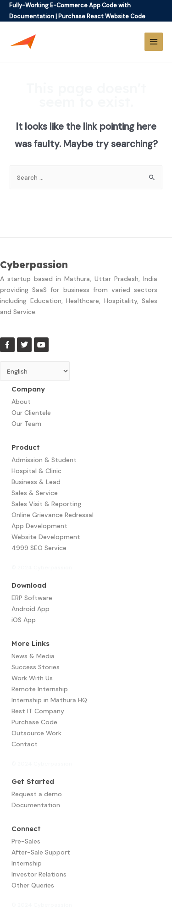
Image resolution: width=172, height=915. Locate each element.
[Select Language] (35, 371)
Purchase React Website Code (101, 16)
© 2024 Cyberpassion (41, 567)
